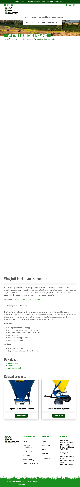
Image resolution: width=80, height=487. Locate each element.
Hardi (44, 449)
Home (6, 39)
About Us (26, 455)
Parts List (13, 365)
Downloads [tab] (24, 306)
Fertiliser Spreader (27, 39)
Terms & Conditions (27, 446)
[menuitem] (26, 17)
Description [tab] (12, 306)
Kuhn (44, 441)
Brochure (13, 363)
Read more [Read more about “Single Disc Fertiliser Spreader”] (21, 415)
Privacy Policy (28, 459)
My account (28, 441)
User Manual (14, 368)
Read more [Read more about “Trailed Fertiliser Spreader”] (58, 415)
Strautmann (47, 458)
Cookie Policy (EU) (30, 464)
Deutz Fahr (46, 445)
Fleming (37, 299)
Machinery (14, 39)
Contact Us (27, 451)
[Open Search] (74, 5)
